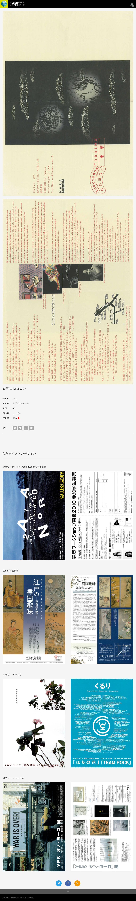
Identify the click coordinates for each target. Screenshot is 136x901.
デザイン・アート (21, 403)
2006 (15, 398)
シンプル (17, 413)
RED (15, 418)
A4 (14, 408)
